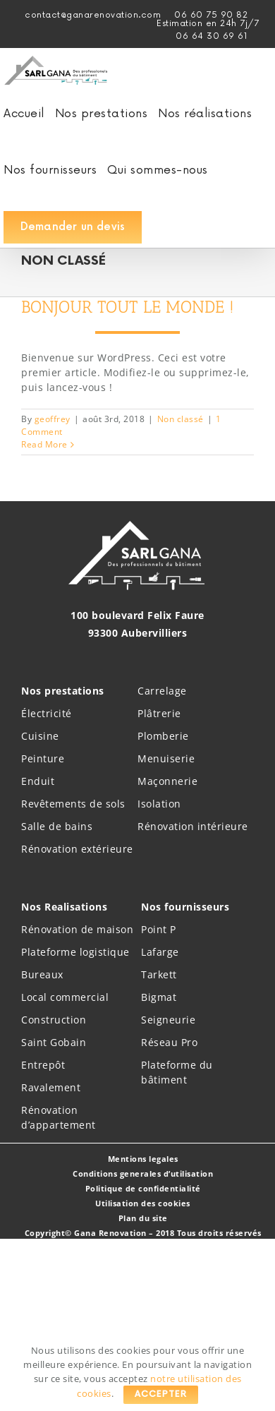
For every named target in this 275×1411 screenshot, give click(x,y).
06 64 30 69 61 (212, 36)
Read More (44, 444)
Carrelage (162, 690)
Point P (158, 929)
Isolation (159, 803)
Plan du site (143, 1218)
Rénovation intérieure (193, 826)
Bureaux (42, 974)
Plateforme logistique (75, 952)
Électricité (46, 713)
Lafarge (160, 952)
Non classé (180, 419)
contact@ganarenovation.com (93, 15)
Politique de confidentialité (143, 1188)
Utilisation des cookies (142, 1203)
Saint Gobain (53, 1042)
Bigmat (158, 997)
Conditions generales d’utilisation (143, 1173)
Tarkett (159, 974)
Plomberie (163, 736)
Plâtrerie (159, 713)
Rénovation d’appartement (58, 1117)
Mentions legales (143, 1158)
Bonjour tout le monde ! (127, 306)
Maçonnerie (167, 781)
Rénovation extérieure (77, 848)
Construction (53, 1019)
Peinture (42, 758)
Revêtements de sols (73, 803)
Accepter (161, 1394)
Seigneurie (168, 1019)
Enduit (37, 781)
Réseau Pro (169, 1042)
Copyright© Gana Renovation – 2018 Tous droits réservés (143, 1232)
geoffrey (53, 419)
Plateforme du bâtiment (177, 1072)
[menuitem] (207, 24)
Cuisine (40, 736)
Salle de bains (56, 826)
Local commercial (65, 997)
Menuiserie (166, 758)
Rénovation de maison (77, 929)
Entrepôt (43, 1064)
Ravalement (50, 1087)
